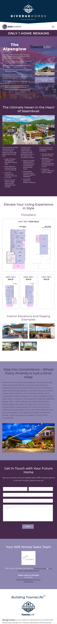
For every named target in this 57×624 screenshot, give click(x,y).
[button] (53, 26)
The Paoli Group (40, 568)
